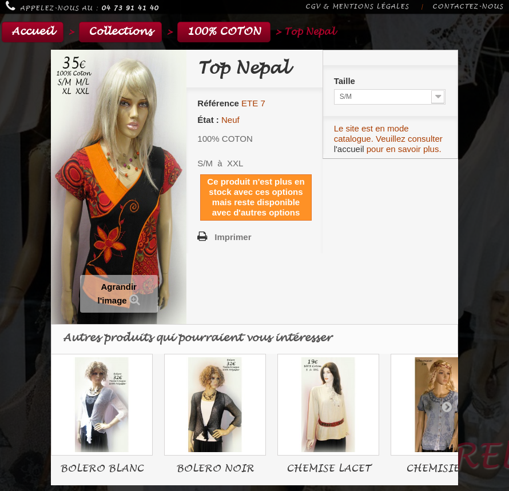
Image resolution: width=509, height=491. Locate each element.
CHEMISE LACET (329, 468)
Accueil (32, 31)
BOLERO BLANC (102, 468)
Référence (218, 103)
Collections (120, 31)
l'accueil (349, 149)
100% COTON (224, 31)
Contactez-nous (467, 6)
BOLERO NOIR (215, 468)
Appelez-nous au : (82, 6)
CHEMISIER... (442, 468)
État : (208, 120)
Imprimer (232, 237)
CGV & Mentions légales (357, 6)
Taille (345, 81)
